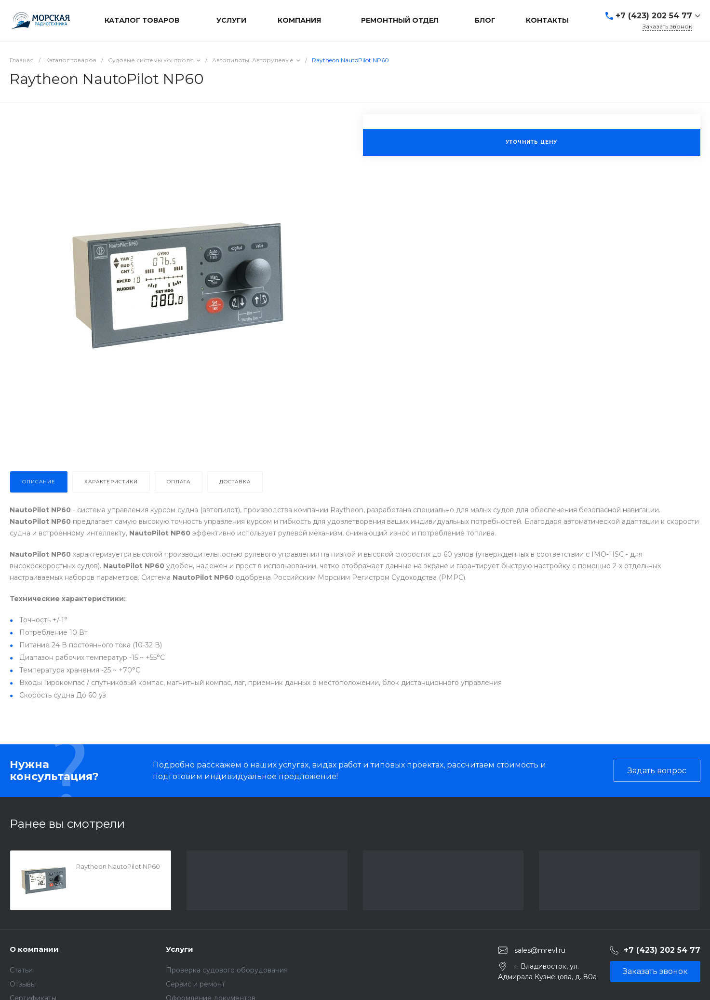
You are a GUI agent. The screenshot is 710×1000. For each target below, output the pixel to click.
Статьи (21, 970)
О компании (34, 949)
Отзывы (23, 984)
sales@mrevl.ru (539, 950)
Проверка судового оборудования (227, 970)
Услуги (179, 949)
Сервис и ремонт (195, 984)
